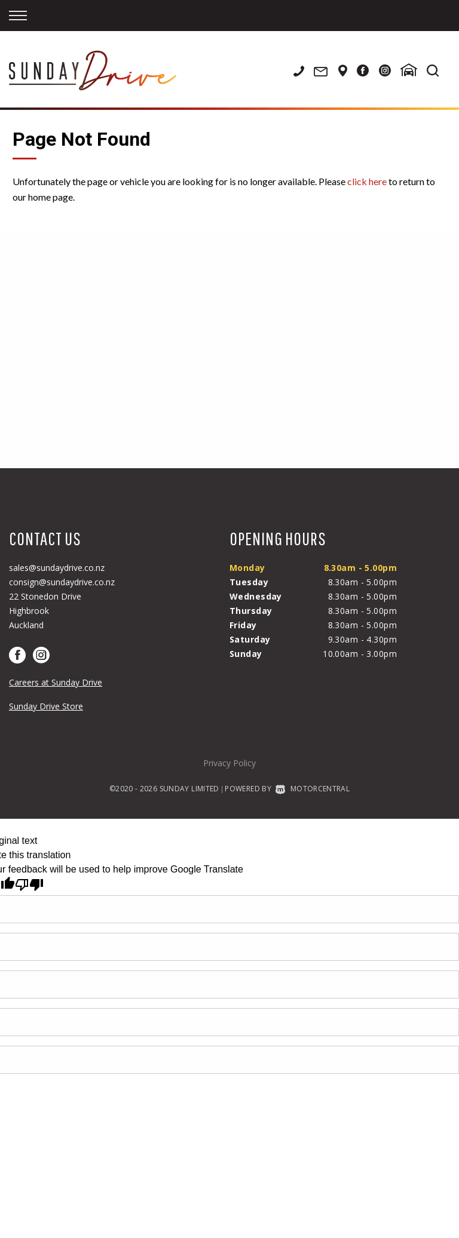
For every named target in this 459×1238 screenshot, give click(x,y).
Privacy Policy (229, 763)
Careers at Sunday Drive (55, 682)
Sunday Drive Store (46, 706)
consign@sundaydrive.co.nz (62, 582)
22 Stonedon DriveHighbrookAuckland (45, 611)
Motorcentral (313, 789)
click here (367, 181)
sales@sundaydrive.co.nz (57, 567)
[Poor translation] (29, 885)
